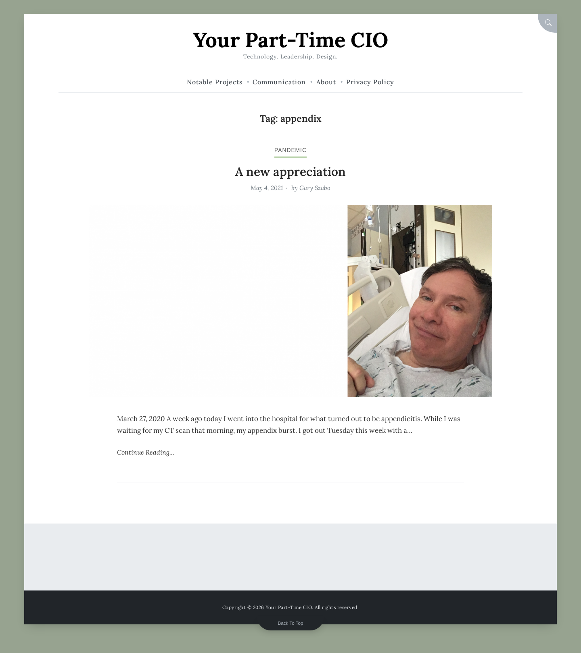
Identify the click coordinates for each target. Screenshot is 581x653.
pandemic (290, 150)
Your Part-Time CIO (290, 40)
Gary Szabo (314, 188)
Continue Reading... (145, 452)
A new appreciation (290, 171)
